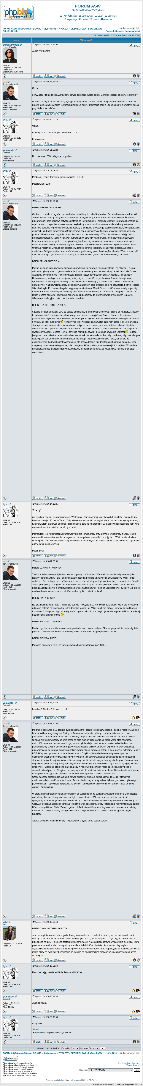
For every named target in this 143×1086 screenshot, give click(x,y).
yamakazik (8, 150)
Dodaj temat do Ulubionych (129, 1063)
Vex (5, 82)
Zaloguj (83, 19)
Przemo (75, 1080)
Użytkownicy (86, 16)
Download (106, 19)
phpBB (59, 1080)
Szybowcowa (50, 29)
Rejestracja (70, 19)
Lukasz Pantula (11, 45)
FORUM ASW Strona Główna (17, 29)
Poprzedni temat (114, 31)
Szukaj (72, 16)
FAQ (63, 16)
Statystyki (111, 16)
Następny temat (132, 31)
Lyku (5, 119)
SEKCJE (37, 29)
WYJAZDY (64, 29)
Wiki (5, 922)
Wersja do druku (133, 1065)
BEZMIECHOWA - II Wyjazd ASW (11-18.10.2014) (116, 35)
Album (94, 19)
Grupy (99, 16)
